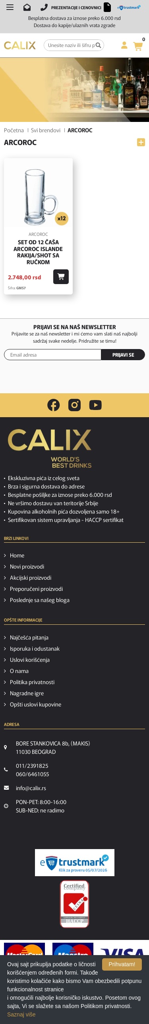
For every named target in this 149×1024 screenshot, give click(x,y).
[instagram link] (74, 405)
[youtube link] (95, 405)
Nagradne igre (27, 693)
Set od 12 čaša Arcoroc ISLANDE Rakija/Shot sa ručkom (38, 252)
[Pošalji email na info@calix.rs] (27, 7)
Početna (14, 130)
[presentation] (74, 380)
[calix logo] (49, 451)
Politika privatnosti (32, 682)
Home (17, 555)
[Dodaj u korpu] (61, 276)
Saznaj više (21, 1014)
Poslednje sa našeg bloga (40, 600)
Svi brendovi (45, 130)
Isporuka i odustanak (35, 648)
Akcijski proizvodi (30, 577)
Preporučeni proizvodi (36, 588)
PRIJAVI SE (123, 354)
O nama (19, 671)
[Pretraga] (98, 45)
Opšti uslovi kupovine (35, 704)
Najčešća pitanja (29, 637)
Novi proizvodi (27, 566)
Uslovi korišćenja (30, 659)
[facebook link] (53, 405)
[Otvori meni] (10, 7)
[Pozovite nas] (44, 7)
